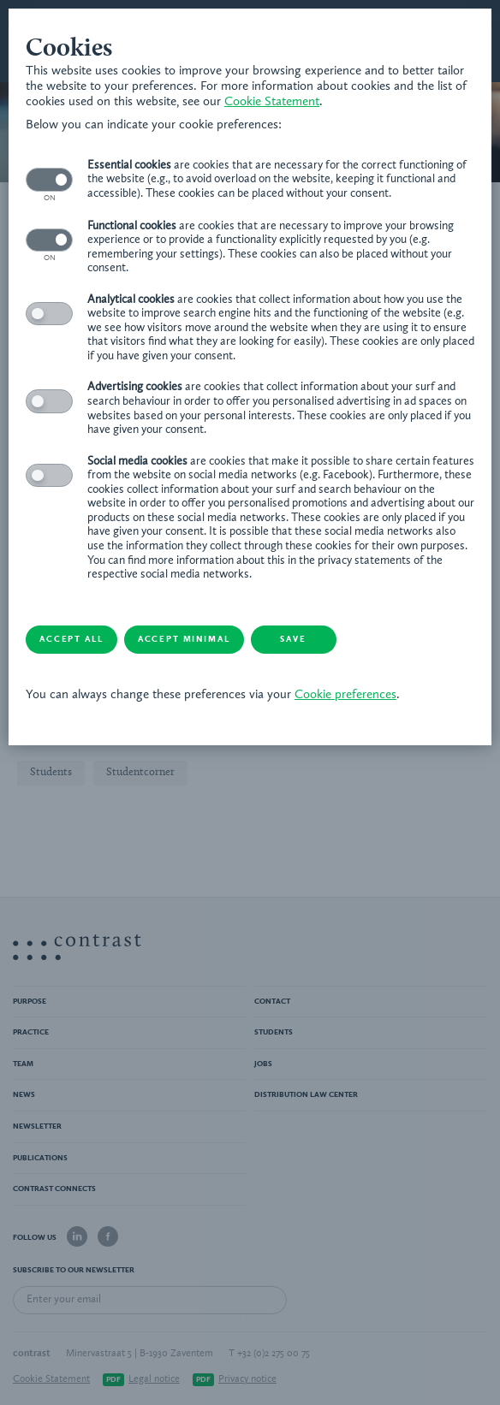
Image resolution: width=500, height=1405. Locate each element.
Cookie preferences (345, 695)
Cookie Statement (271, 102)
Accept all (71, 639)
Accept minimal (184, 639)
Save (293, 639)
